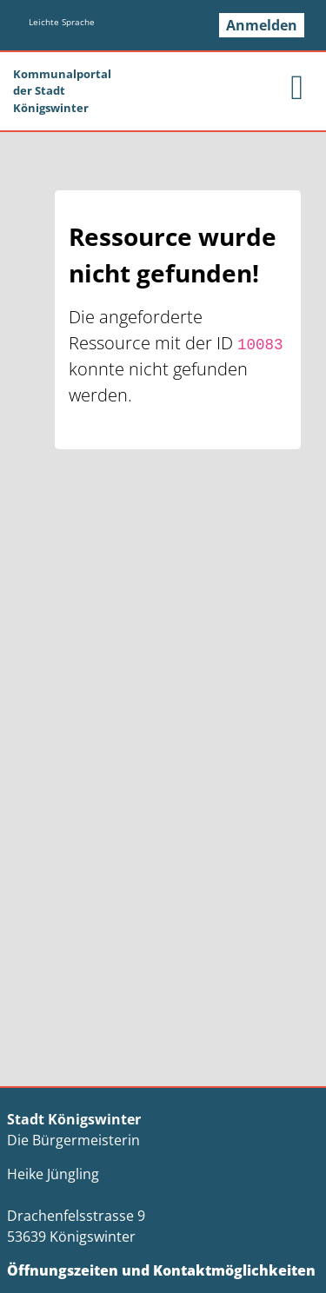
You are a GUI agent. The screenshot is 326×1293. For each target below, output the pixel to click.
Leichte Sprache (62, 22)
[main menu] (297, 87)
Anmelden (261, 25)
